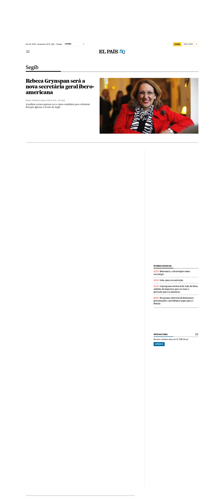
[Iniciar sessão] (190, 44)
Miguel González (33, 100)
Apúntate (159, 344)
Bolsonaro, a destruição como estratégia (172, 273)
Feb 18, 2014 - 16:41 (56, 100)
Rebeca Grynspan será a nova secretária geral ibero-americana (60, 86)
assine (177, 44)
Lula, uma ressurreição (171, 280)
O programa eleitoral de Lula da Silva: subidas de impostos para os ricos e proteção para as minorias (176, 289)
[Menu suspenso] (28, 51)
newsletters (161, 334)
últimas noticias (163, 266)
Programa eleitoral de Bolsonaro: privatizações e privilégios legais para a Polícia (174, 301)
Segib (32, 67)
